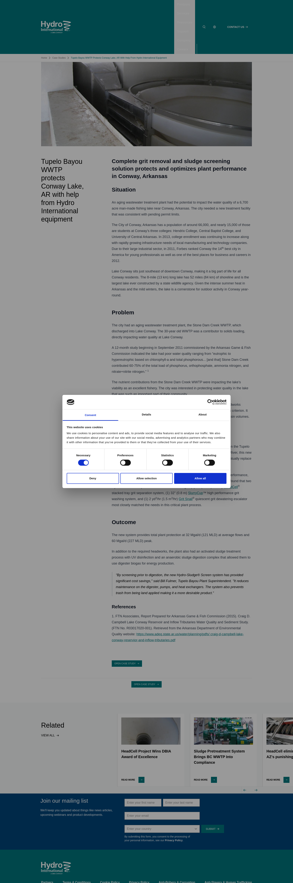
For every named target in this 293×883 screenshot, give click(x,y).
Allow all (200, 478)
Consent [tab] (90, 415)
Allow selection (146, 478)
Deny (92, 478)
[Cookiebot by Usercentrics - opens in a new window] (210, 402)
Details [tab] (146, 414)
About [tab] (202, 414)
